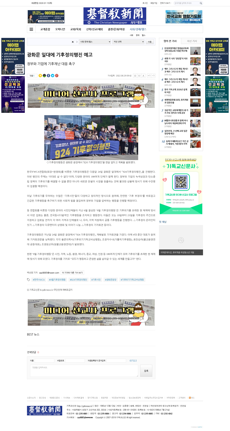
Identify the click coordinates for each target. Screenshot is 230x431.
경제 (137, 35)
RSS (191, 398)
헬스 (143, 35)
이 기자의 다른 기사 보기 (72, 273)
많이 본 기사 (170, 41)
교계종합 (45, 29)
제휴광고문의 (54, 398)
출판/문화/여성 (116, 29)
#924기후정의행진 (78, 279)
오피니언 (60, 29)
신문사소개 (31, 398)
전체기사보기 (165, 3)
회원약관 (104, 398)
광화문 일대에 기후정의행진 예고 (60, 54)
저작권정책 (170, 398)
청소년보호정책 (135, 398)
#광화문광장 (110, 279)
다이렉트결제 (79, 398)
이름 (31, 360)
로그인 (145, 3)
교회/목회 (75, 29)
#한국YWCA (39, 279)
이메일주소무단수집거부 (153, 398)
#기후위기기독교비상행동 (132, 279)
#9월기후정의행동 (57, 279)
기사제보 (66, 398)
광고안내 (42, 398)
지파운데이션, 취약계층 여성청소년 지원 (177, 252)
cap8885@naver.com (49, 272)
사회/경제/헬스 (138, 29)
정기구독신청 (92, 398)
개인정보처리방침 (118, 398)
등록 (146, 371)
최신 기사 (192, 41)
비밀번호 (60, 360)
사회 (131, 35)
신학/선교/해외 (94, 29)
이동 (150, 42)
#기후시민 (96, 279)
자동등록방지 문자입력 (96, 360)
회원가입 (153, 3)
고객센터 (182, 398)
